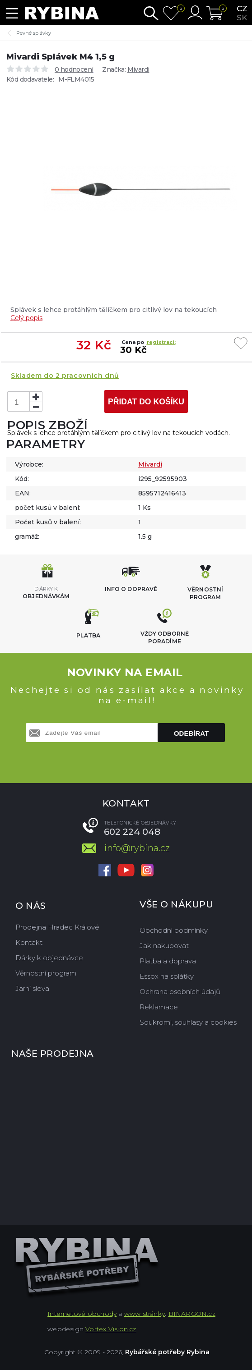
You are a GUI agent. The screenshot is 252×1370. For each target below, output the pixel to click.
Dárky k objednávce (49, 957)
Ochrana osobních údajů (180, 991)
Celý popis (26, 318)
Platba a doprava (168, 961)
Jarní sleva (32, 988)
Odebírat (191, 733)
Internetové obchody (82, 1314)
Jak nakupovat (164, 945)
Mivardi (138, 69)
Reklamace (159, 1007)
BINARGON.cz (191, 1314)
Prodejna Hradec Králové (57, 927)
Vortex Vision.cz (110, 1329)
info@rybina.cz (137, 848)
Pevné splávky (33, 33)
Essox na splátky (167, 976)
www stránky (144, 1314)
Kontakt (28, 942)
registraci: (161, 342)
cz (242, 8)
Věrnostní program (45, 973)
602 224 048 (132, 832)
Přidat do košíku (146, 401)
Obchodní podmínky (174, 930)
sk (242, 17)
